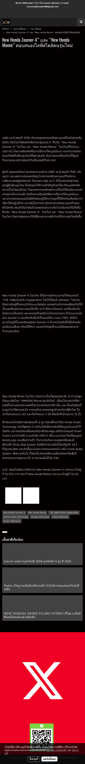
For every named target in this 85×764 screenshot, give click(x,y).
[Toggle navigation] (81, 22)
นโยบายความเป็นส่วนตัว (56, 750)
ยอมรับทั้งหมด (49, 759)
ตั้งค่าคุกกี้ (34, 759)
